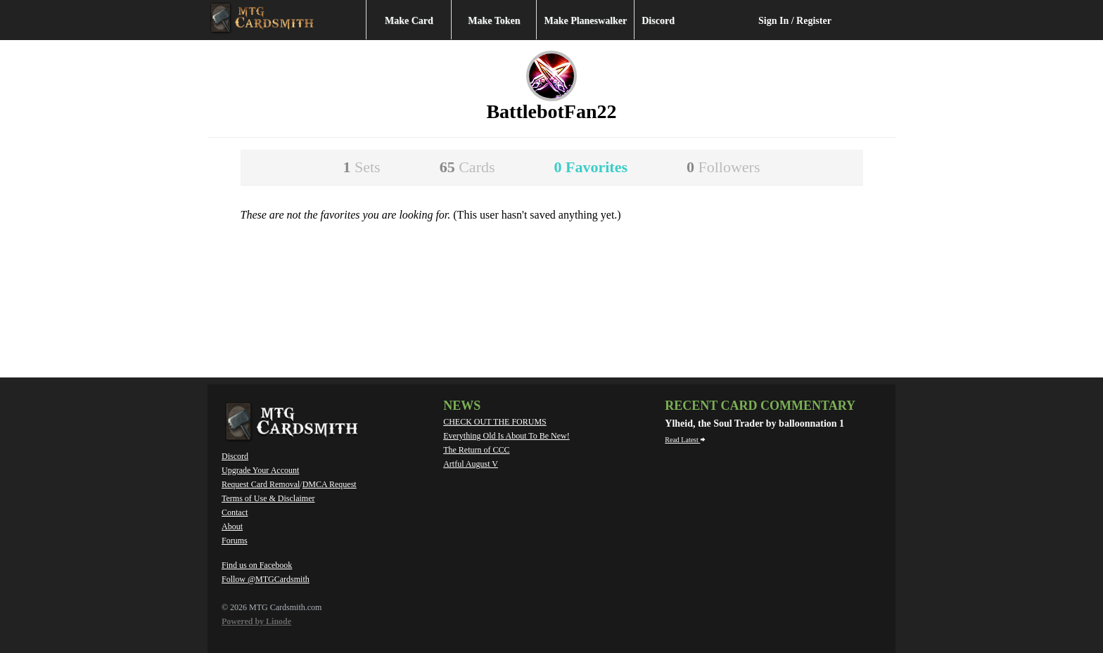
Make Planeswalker (585, 20)
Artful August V (470, 464)
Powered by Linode (256, 621)
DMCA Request (329, 484)
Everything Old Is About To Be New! (506, 436)
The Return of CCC (476, 450)
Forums (235, 540)
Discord (658, 20)
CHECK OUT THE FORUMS (495, 422)
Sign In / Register (794, 20)
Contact (235, 512)
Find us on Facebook (257, 565)
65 (467, 167)
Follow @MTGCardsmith (266, 579)
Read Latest (685, 440)
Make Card (409, 20)
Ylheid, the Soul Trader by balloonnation (752, 423)
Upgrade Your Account (260, 470)
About (232, 526)
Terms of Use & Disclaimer (268, 498)
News (461, 406)
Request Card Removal (261, 484)
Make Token (494, 20)
